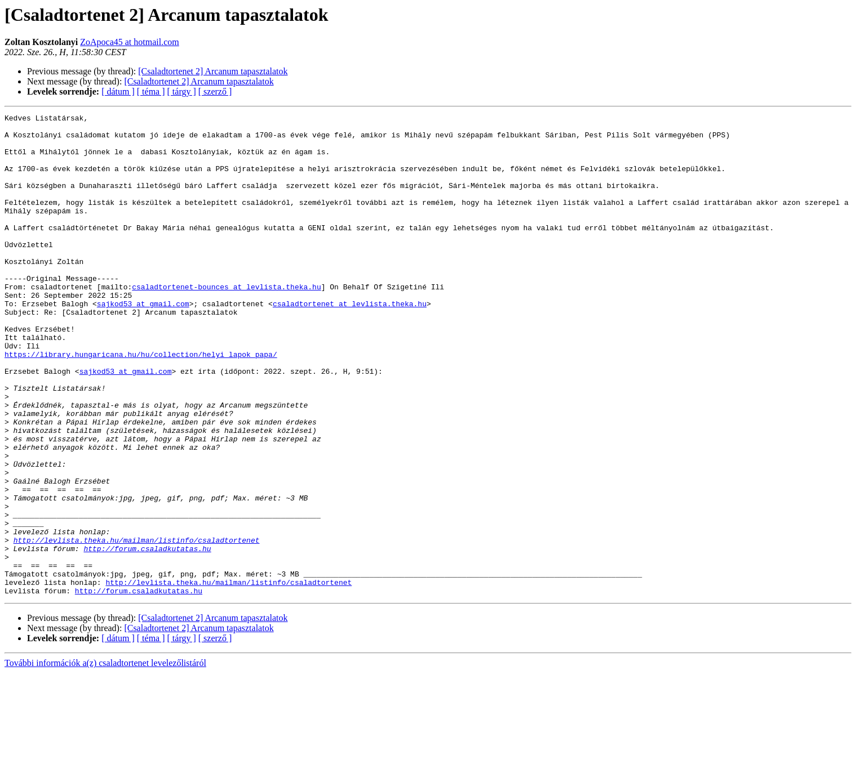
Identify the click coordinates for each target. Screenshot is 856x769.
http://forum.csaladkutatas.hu (147, 636)
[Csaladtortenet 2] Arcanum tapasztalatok (212, 71)
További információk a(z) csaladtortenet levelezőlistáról (105, 759)
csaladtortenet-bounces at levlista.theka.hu (226, 322)
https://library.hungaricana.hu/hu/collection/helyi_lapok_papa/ (141, 403)
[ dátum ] (118, 91)
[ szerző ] (215, 91)
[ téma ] (151, 91)
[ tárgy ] (181, 91)
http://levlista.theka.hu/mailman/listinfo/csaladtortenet (137, 626)
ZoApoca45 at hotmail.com (129, 42)
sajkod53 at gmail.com (143, 342)
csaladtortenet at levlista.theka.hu (350, 342)
